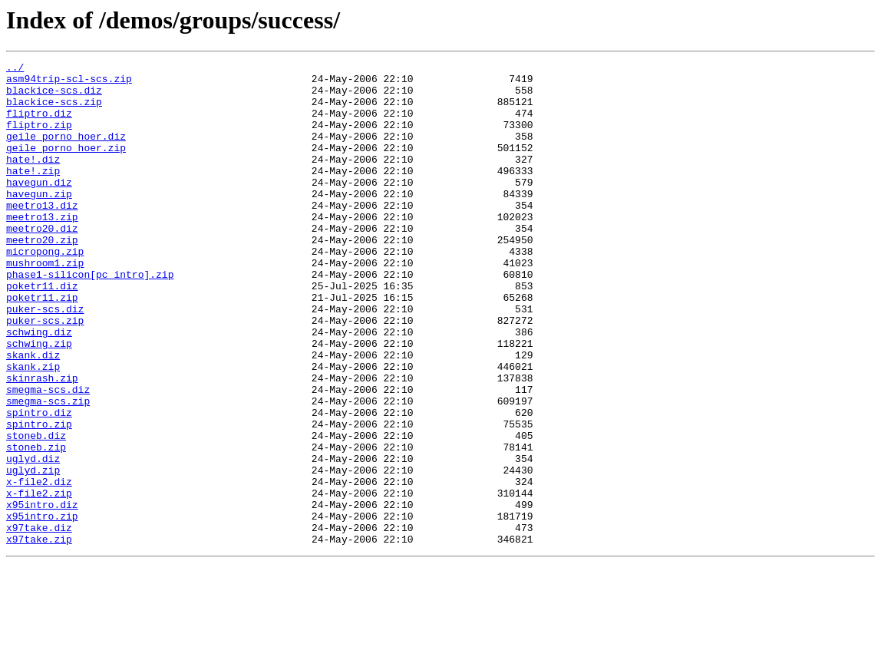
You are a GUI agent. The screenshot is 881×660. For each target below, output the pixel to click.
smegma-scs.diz (48, 456)
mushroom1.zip (45, 304)
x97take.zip (39, 635)
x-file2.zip (39, 580)
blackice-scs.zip (54, 110)
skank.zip (33, 428)
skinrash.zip (42, 442)
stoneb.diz (36, 511)
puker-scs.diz (45, 359)
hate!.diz (33, 179)
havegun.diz (39, 207)
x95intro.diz (42, 594)
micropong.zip (45, 290)
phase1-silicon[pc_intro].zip (89, 318)
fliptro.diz (39, 124)
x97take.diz (39, 622)
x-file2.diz (39, 566)
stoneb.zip (36, 525)
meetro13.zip (42, 249)
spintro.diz (39, 483)
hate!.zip (33, 193)
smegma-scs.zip (48, 470)
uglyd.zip (33, 552)
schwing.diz (39, 387)
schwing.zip (39, 401)
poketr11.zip (42, 345)
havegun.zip (39, 221)
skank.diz (33, 414)
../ (15, 69)
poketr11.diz (42, 331)
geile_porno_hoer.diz (66, 152)
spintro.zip (39, 497)
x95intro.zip (42, 608)
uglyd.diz (33, 539)
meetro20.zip (42, 276)
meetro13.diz (42, 235)
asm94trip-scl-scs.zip (69, 83)
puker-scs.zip (45, 373)
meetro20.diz (42, 262)
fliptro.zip (39, 138)
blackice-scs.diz (54, 97)
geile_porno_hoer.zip (66, 166)
